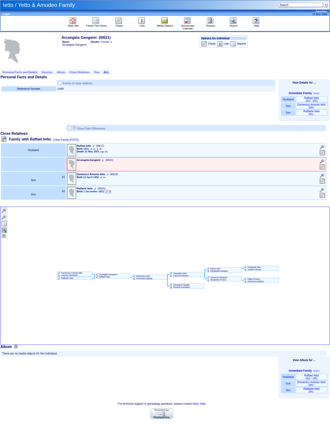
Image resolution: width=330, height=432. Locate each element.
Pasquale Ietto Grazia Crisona (252, 268)
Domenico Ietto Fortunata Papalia (142, 277)
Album (61, 72)
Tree (96, 72)
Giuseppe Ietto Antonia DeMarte (179, 274)
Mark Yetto (199, 403)
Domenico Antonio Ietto (311, 106)
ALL (106, 72)
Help (256, 24)
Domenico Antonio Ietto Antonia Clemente (70, 274)
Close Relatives (79, 72)
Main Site (73, 24)
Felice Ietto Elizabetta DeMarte (217, 270)
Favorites (321, 11)
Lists (142, 24)
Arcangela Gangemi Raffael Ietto (106, 275)
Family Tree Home (96, 24)
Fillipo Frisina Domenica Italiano (254, 280)
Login (6, 14)
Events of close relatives (77, 83)
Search (233, 24)
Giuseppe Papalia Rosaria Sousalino (179, 286)
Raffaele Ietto (311, 112)
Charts (119, 24)
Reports (210, 24)
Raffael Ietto (311, 99)
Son (288, 106)
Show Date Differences (89, 128)
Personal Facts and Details (20, 72)
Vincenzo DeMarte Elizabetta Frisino (216, 278)
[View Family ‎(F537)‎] (66, 139)
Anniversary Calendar (188, 26)
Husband (288, 99)
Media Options (165, 24)
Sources (47, 72)
